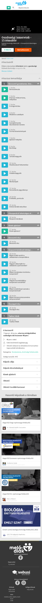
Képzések (30, 589)
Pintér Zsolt (9, 58)
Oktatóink (12, 591)
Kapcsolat (12, 589)
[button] (7, 71)
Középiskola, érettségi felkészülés (25, 352)
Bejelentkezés (24, 8)
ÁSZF (11, 599)
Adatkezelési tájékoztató (12, 597)
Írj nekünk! (12, 564)
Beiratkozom (23, 50)
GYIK (11, 601)
